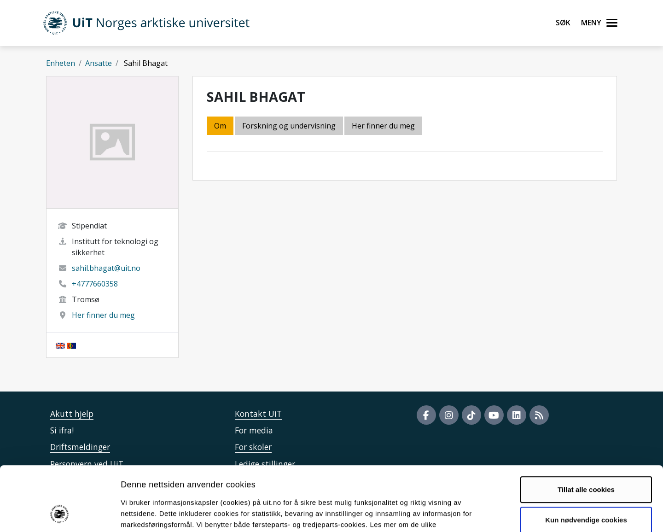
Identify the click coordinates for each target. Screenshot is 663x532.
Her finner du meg (103, 315)
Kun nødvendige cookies (586, 461)
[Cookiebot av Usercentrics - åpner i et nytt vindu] (59, 514)
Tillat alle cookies (586, 431)
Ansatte (98, 63)
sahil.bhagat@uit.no (106, 268)
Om (220, 126)
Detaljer (490, 514)
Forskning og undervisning (289, 126)
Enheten (60, 63)
